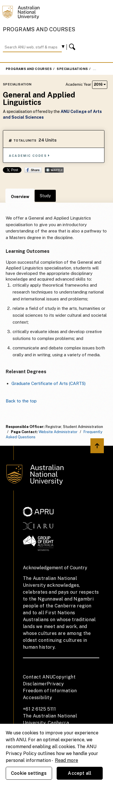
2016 (100, 84)
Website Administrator (58, 432)
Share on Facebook (33, 170)
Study (45, 195)
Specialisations (72, 69)
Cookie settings (29, 773)
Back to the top (21, 400)
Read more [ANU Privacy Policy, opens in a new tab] (66, 760)
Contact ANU (38, 677)
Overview (20, 196)
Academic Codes (29, 155)
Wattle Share (54, 170)
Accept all (79, 773)
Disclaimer (35, 684)
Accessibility (37, 697)
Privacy (55, 684)
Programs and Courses (39, 29)
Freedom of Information (50, 690)
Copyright (64, 677)
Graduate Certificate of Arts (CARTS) (48, 383)
